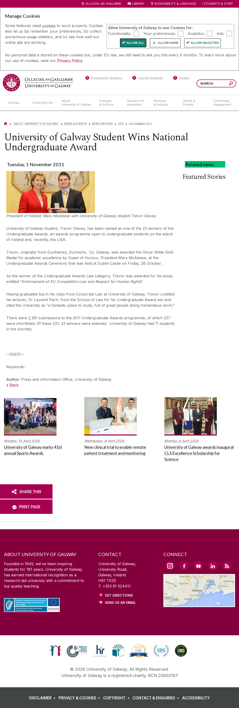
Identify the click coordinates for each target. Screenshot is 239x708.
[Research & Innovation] (136, 102)
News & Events (75, 123)
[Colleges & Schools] (109, 102)
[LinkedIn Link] (212, 565)
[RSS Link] (227, 565)
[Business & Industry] (164, 102)
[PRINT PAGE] (26, 506)
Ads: (220, 33)
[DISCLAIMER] (43, 698)
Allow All (135, 43)
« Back (12, 385)
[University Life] (43, 102)
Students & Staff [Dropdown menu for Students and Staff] (218, 3)
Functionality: (119, 33)
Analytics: (196, 33)
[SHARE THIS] (26, 491)
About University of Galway (36, 123)
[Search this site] (231, 84)
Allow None (168, 43)
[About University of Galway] (76, 102)
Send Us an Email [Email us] (120, 603)
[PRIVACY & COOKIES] (80, 698)
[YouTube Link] (198, 565)
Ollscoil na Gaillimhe (103, 3)
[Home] (5, 123)
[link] (55, 651)
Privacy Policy (69, 60)
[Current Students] (148, 79)
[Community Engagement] (222, 102)
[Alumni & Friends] (194, 102)
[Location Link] (199, 604)
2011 (121, 123)
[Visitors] (181, 79)
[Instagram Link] (170, 566)
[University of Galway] (38, 82)
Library (138, 3)
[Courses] (16, 102)
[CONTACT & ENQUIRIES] (157, 698)
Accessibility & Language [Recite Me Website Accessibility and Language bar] (173, 4)
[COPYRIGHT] (117, 698)
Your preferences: (159, 33)
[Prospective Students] (104, 79)
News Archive (102, 123)
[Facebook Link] (184, 565)
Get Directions (119, 595)
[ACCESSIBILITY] (196, 698)
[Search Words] (216, 83)
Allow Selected (205, 43)
